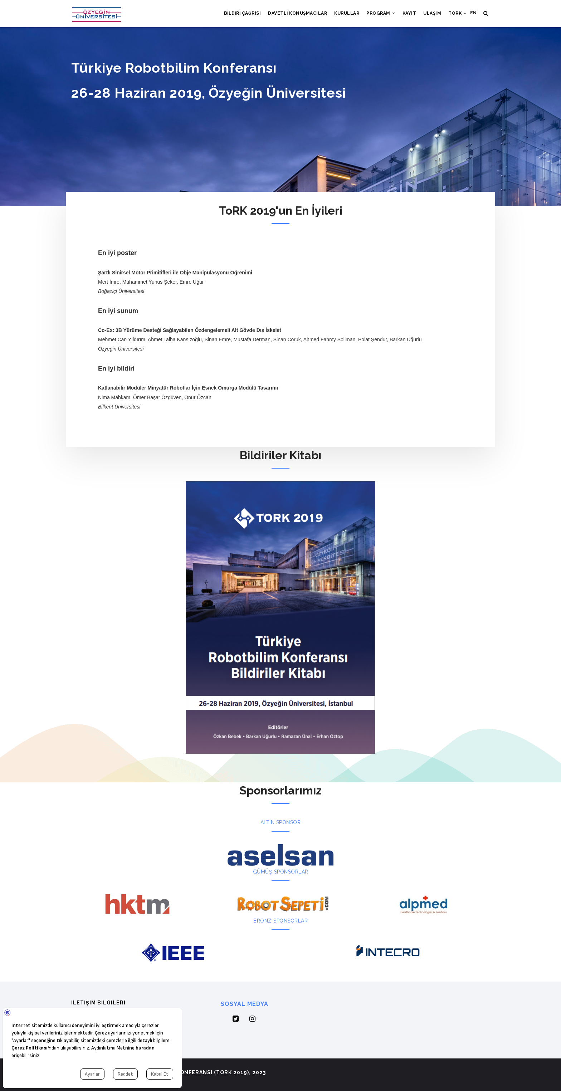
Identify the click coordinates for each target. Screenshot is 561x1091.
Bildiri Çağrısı (242, 13)
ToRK (457, 13)
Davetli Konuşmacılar (297, 13)
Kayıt (409, 13)
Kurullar (346, 13)
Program (380, 13)
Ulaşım (432, 13)
